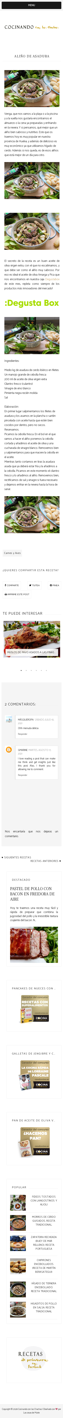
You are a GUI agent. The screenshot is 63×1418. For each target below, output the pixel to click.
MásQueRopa (26, 720)
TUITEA (34, 585)
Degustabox (52, 279)
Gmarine (23, 750)
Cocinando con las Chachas (30, 1409)
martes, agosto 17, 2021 (34, 752)
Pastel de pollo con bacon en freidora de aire (32, 894)
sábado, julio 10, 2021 (36, 721)
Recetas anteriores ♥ (46, 861)
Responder (22, 733)
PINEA (54, 585)
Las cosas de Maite (31, 1413)
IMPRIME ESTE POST (17, 594)
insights (41, 762)
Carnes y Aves (12, 553)
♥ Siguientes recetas (16, 857)
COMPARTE (12, 585)
